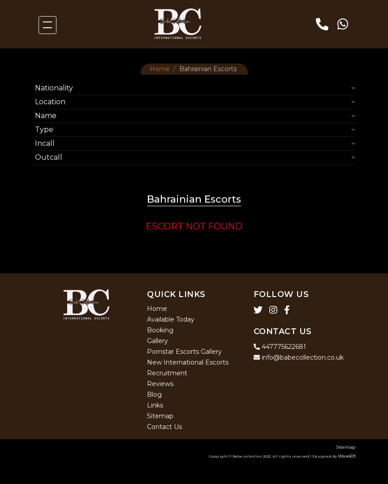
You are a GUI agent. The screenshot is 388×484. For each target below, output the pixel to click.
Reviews (160, 384)
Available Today (170, 319)
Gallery (157, 341)
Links (155, 405)
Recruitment (167, 373)
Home (160, 69)
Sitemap (160, 416)
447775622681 (280, 347)
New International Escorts (187, 362)
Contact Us (164, 427)
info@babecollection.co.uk (299, 357)
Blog (154, 395)
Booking (160, 330)
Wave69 (346, 456)
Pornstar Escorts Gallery (184, 352)
